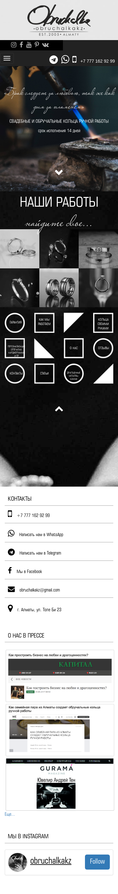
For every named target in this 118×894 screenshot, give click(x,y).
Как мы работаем (44, 322)
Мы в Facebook (29, 572)
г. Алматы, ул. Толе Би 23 (39, 610)
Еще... (10, 814)
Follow (97, 862)
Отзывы (103, 348)
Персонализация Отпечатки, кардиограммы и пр (16, 351)
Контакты (16, 373)
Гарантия (16, 322)
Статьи (44, 373)
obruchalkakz (50, 861)
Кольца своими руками (103, 324)
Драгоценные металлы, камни (73, 376)
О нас (74, 348)
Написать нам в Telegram (40, 553)
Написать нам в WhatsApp (41, 535)
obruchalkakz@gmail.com (40, 590)
